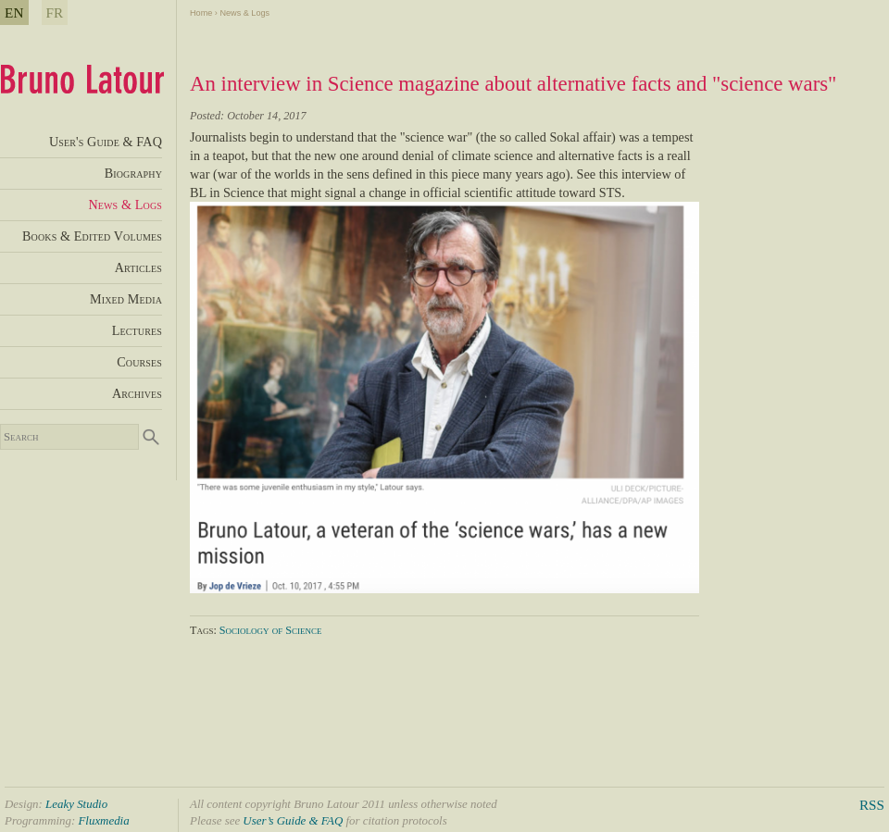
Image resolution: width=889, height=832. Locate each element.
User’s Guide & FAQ (293, 820)
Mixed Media (126, 299)
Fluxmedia (103, 820)
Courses (139, 361)
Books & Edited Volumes (92, 236)
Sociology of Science (270, 630)
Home (201, 13)
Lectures (137, 330)
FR (55, 12)
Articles (138, 267)
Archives (137, 393)
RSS (871, 805)
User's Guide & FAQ (105, 141)
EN (14, 12)
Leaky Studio (76, 804)
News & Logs (244, 13)
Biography (133, 173)
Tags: (204, 630)
